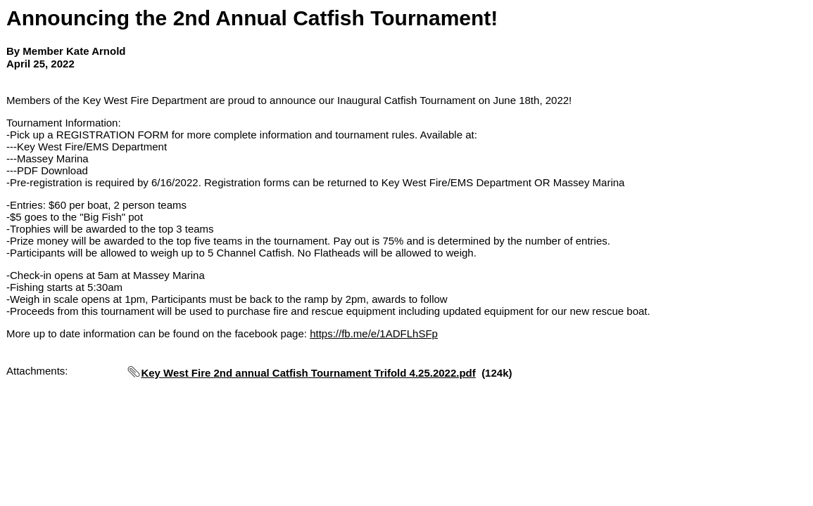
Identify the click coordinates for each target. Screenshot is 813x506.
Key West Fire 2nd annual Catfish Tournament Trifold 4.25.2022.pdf (308, 373)
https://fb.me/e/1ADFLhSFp (374, 333)
